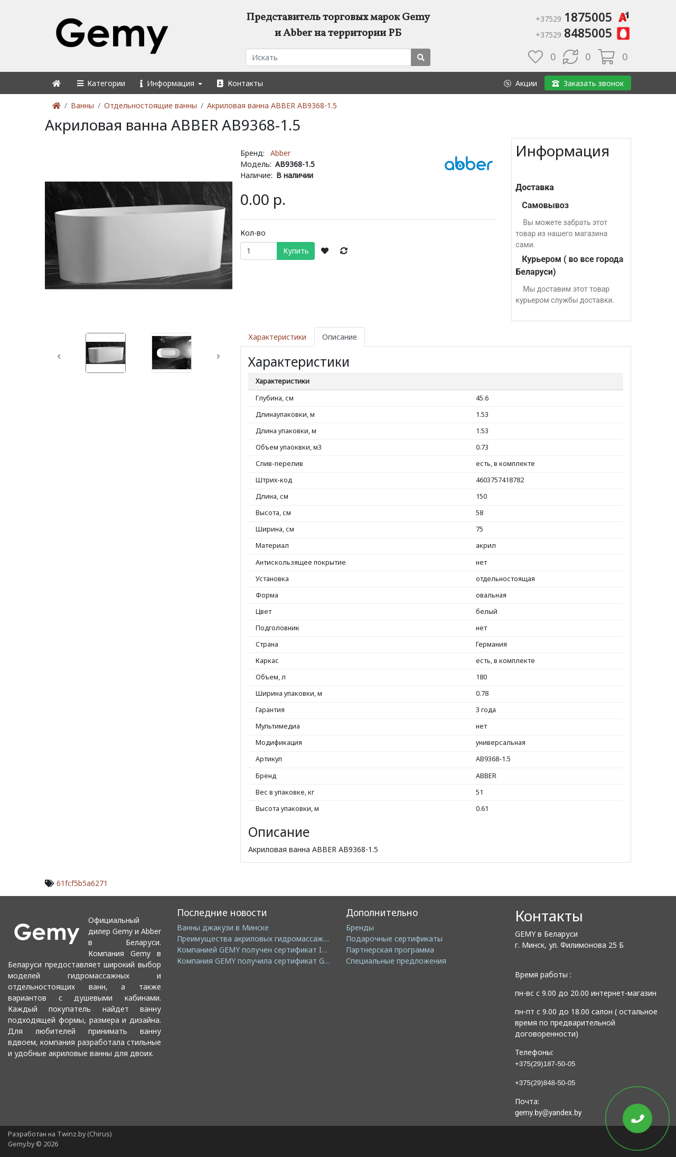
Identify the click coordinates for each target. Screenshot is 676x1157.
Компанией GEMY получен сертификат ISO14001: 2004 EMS (284, 950)
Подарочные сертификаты (394, 939)
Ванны (82, 105)
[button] (101, 83)
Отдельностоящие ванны (150, 105)
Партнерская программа (390, 950)
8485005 (583, 33)
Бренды (360, 927)
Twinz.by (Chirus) (84, 1134)
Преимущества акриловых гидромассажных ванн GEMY (277, 939)
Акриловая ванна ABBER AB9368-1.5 (272, 105)
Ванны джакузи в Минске (223, 927)
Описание (339, 337)
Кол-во (253, 233)
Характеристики (277, 337)
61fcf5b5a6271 (82, 883)
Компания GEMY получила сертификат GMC (256, 961)
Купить (296, 251)
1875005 (583, 17)
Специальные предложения (396, 961)
